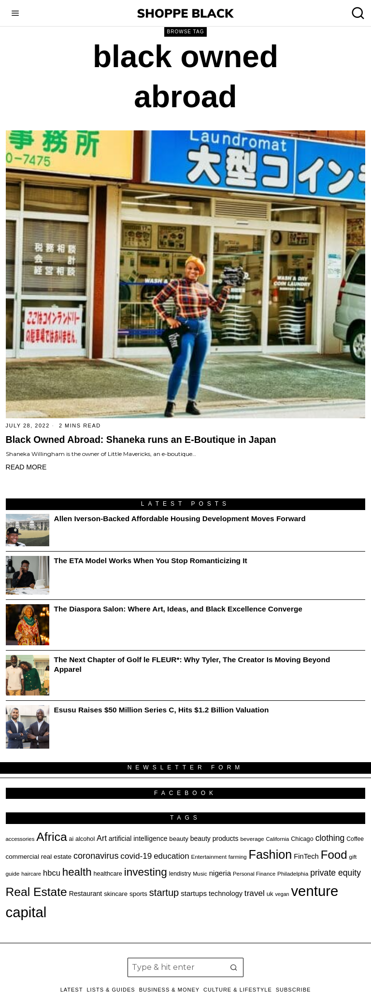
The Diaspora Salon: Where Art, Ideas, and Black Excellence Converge (178, 609)
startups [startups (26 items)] (194, 893)
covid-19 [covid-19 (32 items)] (136, 856)
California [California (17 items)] (277, 839)
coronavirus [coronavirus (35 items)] (95, 856)
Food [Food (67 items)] (334, 854)
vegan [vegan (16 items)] (282, 894)
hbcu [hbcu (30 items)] (51, 872)
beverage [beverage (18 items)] (252, 839)
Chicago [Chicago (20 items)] (302, 839)
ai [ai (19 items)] (71, 839)
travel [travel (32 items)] (254, 893)
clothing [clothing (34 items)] (330, 838)
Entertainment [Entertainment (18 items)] (209, 856)
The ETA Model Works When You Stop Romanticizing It (150, 560)
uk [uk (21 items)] (270, 893)
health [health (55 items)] (77, 872)
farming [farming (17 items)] (237, 857)
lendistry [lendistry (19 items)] (180, 873)
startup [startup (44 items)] (164, 892)
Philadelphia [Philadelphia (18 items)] (292, 873)
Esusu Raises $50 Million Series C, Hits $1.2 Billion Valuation (161, 710)
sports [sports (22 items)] (138, 893)
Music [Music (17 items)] (200, 874)
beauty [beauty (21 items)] (178, 838)
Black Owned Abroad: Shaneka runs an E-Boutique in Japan (141, 439)
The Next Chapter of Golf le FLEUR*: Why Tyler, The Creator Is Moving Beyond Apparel (192, 664)
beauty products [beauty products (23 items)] (214, 838)
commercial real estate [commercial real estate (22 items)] (39, 856)
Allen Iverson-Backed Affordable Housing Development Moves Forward (180, 518)
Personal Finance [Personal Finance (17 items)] (254, 874)
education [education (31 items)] (171, 856)
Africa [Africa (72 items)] (51, 836)
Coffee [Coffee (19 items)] (355, 839)
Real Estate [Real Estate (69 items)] (36, 891)
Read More (26, 467)
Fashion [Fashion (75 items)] (270, 854)
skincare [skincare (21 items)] (116, 893)
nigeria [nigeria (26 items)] (220, 873)
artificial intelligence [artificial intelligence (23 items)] (138, 838)
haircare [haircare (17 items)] (31, 874)
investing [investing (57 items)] (145, 872)
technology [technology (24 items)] (226, 893)
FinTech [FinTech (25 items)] (306, 856)
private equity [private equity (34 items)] (335, 873)
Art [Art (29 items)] (102, 838)
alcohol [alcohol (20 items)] (85, 839)
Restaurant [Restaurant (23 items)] (85, 893)
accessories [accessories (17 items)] (20, 839)
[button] (233, 967)
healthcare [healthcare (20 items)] (108, 873)
